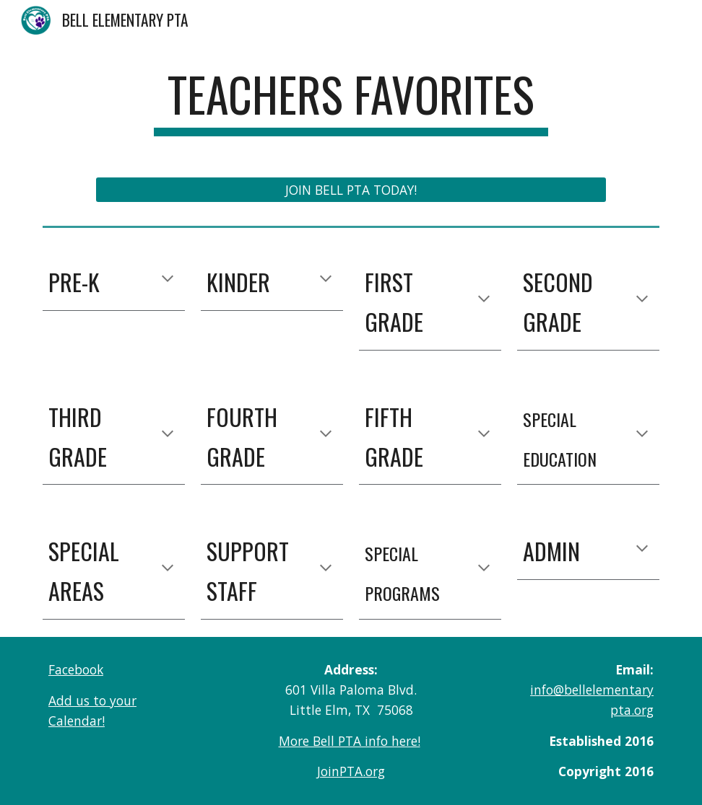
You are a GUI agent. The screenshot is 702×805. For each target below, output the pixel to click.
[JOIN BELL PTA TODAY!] (351, 189)
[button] (167, 280)
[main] (351, 101)
